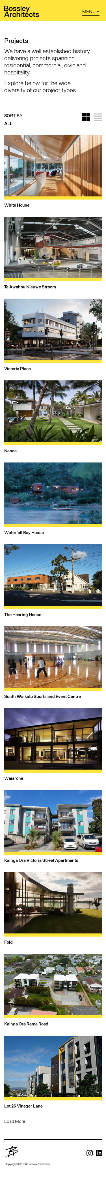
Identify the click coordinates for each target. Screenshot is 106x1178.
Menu (89, 11)
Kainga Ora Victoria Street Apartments (41, 860)
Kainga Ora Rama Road (26, 1023)
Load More (14, 1121)
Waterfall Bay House (24, 532)
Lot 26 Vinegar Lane (23, 1105)
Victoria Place (17, 368)
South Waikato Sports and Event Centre (42, 696)
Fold (8, 941)
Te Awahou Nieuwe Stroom (30, 286)
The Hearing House (22, 614)
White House (16, 204)
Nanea (10, 450)
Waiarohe (13, 778)
